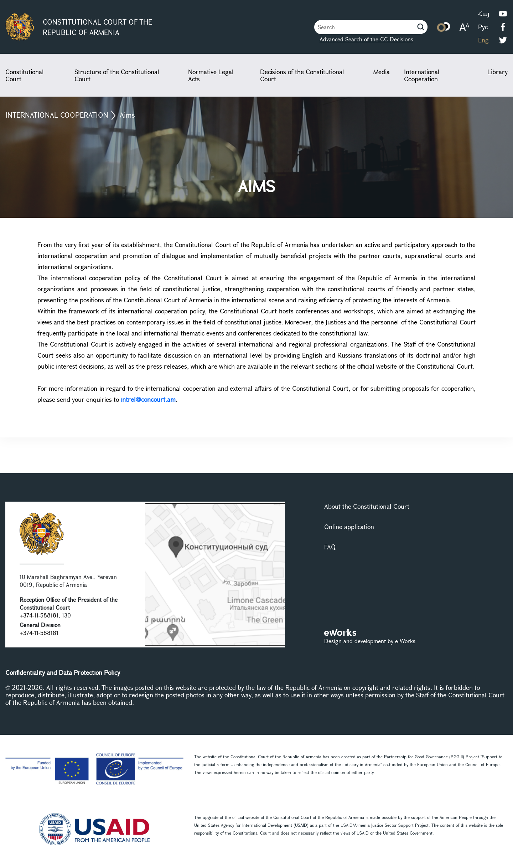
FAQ (330, 547)
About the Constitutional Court (366, 506)
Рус (483, 26)
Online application (349, 526)
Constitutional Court (24, 75)
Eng (483, 40)
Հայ (483, 13)
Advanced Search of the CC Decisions (366, 39)
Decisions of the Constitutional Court (302, 75)
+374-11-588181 (39, 615)
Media (381, 71)
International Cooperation (422, 75)
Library (497, 71)
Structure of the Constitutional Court (116, 75)
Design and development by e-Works (369, 641)
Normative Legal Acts (211, 75)
